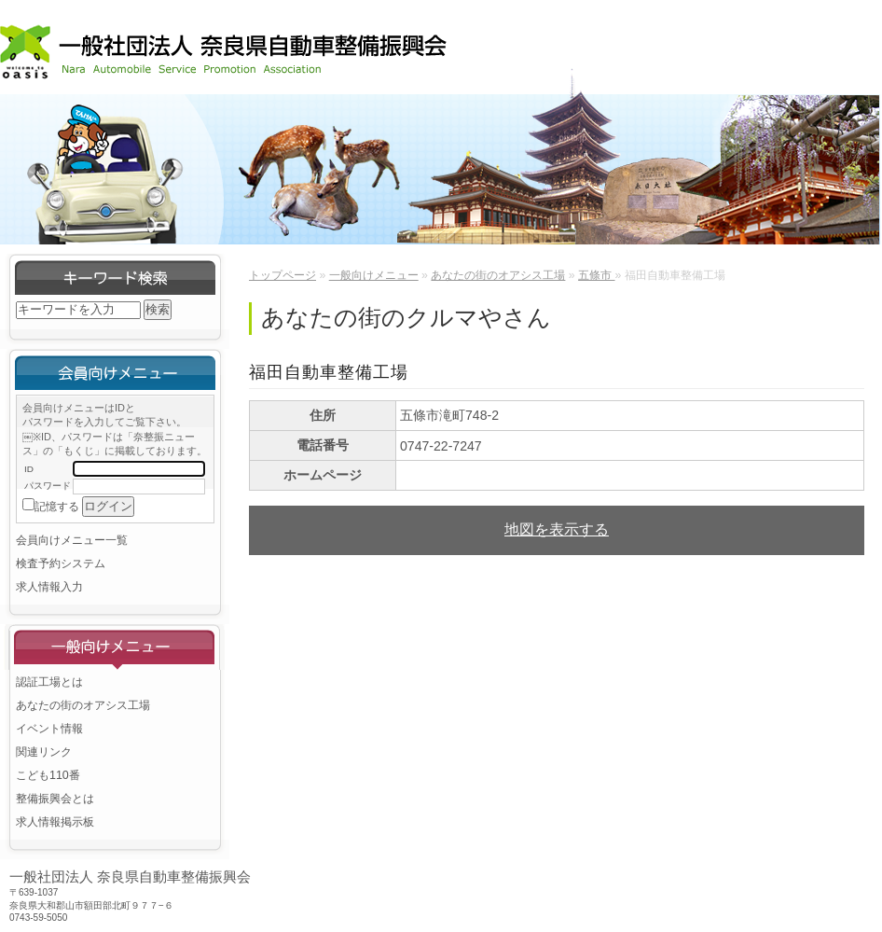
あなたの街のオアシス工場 (83, 705)
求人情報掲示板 (55, 821)
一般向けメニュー (374, 275)
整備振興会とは (55, 798)
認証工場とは (49, 682)
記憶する (56, 506)
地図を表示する (556, 529)
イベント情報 (49, 728)
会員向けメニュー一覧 (72, 540)
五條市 (596, 275)
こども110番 (48, 775)
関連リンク (44, 751)
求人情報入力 (49, 586)
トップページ (282, 275)
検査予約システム (60, 563)
